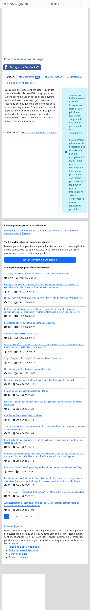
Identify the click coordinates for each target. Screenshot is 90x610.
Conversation (53, 76)
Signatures (29, 77)
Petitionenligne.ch (15, 4)
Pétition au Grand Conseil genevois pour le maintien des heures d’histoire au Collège (43, 467)
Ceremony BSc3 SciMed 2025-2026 (21, 333)
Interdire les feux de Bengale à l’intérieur (23, 415)
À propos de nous (18, 557)
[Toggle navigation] (84, 4)
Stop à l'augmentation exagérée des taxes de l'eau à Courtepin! (33, 358)
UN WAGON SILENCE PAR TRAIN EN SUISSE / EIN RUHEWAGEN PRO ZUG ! (43, 298)
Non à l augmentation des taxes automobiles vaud (27, 369)
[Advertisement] (45, 33)
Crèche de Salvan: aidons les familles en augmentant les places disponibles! (39, 380)
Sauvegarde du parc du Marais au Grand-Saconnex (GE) (30, 323)
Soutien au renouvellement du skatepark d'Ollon (26, 391)
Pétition (10, 76)
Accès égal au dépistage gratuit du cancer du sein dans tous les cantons (36, 273)
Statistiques (75, 76)
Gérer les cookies (18, 553)
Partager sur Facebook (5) (21, 67)
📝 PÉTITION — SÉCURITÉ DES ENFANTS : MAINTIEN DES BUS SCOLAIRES (44, 492)
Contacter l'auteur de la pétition (38, 132)
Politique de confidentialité (20, 82)
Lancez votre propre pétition (40, 259)
